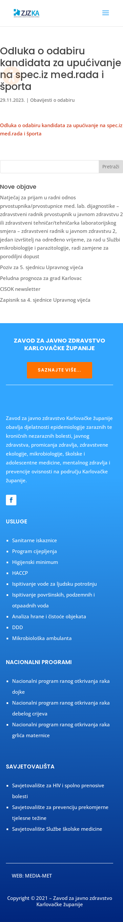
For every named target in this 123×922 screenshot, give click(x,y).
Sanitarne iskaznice (34, 540)
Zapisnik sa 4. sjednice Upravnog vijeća (45, 299)
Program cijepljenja (34, 551)
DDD (17, 627)
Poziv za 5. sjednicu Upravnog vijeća (41, 267)
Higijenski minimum (35, 562)
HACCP (20, 573)
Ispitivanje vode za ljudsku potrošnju (54, 583)
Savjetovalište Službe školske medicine (57, 828)
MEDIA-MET (38, 875)
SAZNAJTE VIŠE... (59, 370)
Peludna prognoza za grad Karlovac (41, 278)
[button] (105, 17)
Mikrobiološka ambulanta (42, 638)
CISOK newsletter (20, 289)
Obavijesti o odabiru (52, 100)
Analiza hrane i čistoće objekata (49, 616)
